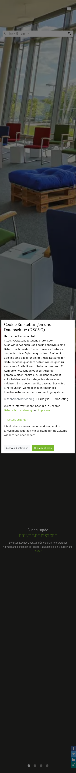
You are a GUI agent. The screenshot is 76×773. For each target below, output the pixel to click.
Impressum (45, 410)
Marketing (61, 399)
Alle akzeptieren (43, 447)
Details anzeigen (17, 419)
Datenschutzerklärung (18, 410)
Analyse (44, 399)
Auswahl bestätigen (17, 447)
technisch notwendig (20, 399)
